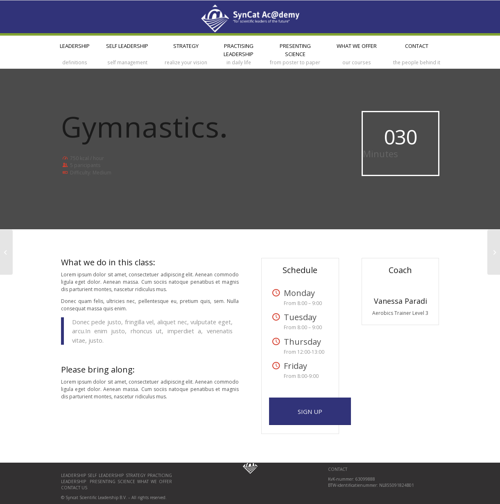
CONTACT (337, 469)
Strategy (135, 475)
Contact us (74, 487)
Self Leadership (107, 475)
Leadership (74, 475)
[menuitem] (75, 52)
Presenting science (111, 481)
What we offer (154, 481)
